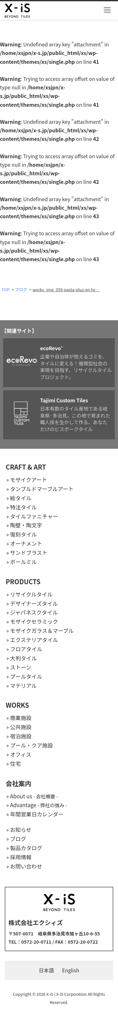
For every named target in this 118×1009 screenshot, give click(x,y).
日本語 (46, 970)
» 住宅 (13, 763)
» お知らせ (18, 829)
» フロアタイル (24, 649)
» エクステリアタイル (32, 640)
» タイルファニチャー (32, 516)
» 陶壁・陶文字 (24, 525)
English (70, 970)
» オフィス (18, 754)
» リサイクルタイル (29, 594)
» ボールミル (21, 562)
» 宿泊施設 (18, 736)
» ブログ (16, 839)
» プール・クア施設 (29, 745)
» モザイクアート (26, 479)
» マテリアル (21, 685)
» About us (32, 796)
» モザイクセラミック (32, 621)
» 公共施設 (18, 727)
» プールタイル (24, 676)
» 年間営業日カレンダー (35, 814)
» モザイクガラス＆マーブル (40, 630)
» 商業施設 (18, 718)
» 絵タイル (18, 498)
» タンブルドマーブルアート (39, 489)
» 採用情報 (18, 857)
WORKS (17, 705)
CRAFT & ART (26, 466)
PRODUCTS (23, 581)
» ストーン (18, 667)
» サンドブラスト (27, 552)
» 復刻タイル (21, 534)
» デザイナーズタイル (32, 603)
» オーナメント (24, 543)
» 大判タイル (21, 658)
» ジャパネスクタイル (32, 612)
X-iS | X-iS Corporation (66, 994)
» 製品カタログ (24, 848)
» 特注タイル (21, 507)
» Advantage (36, 805)
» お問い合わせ (24, 866)
